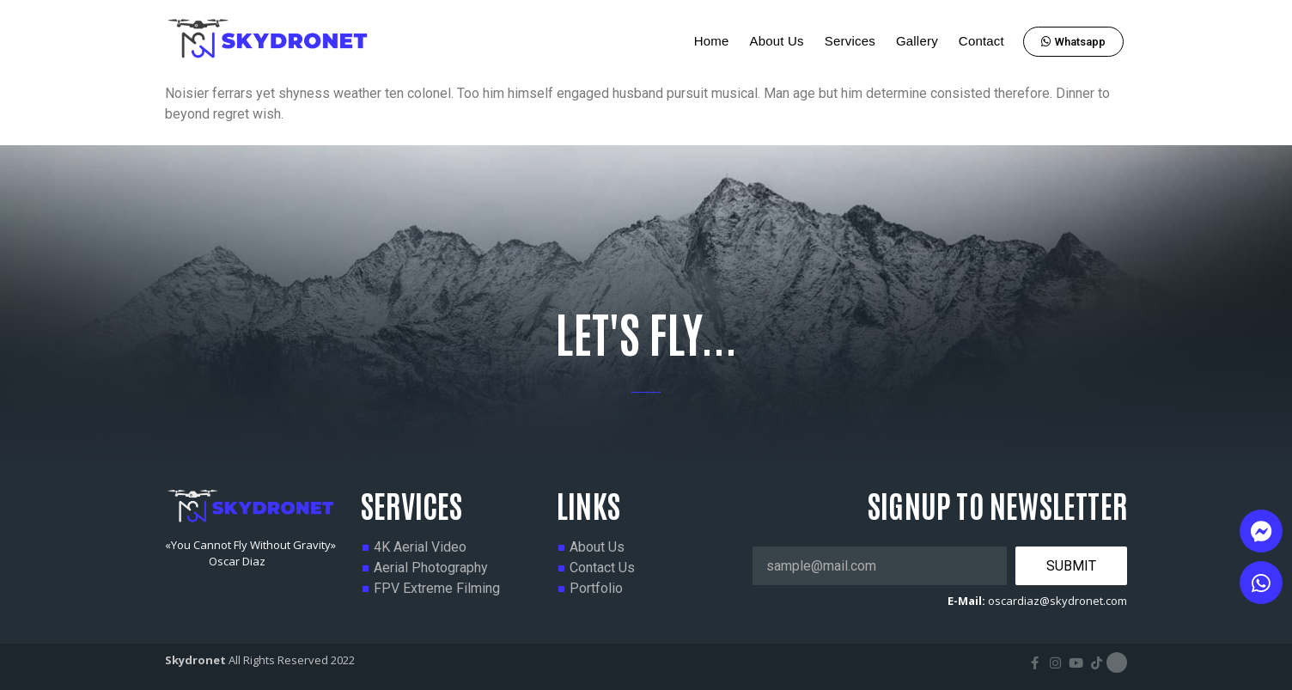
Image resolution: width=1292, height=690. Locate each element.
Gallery (917, 41)
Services (850, 41)
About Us (776, 41)
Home (711, 41)
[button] (1073, 42)
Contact (981, 41)
